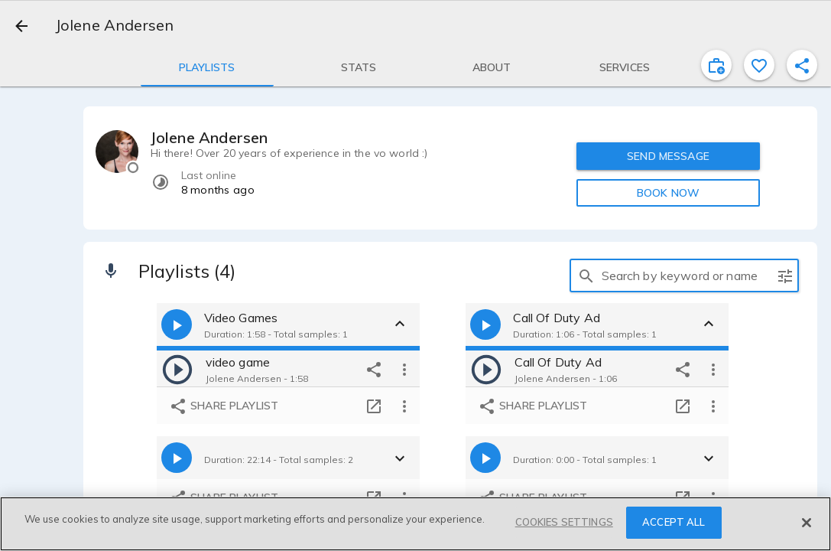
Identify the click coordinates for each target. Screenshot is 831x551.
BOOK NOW (668, 193)
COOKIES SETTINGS (564, 522)
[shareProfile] (802, 65)
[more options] (404, 369)
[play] (177, 368)
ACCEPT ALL (673, 522)
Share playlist (223, 406)
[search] (586, 275)
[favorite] (759, 65)
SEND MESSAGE (668, 156)
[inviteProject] (716, 65)
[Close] (806, 523)
